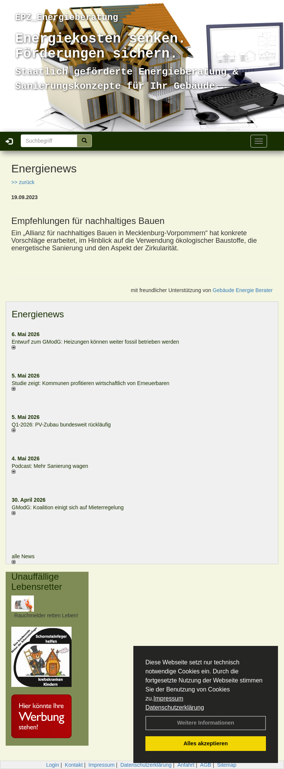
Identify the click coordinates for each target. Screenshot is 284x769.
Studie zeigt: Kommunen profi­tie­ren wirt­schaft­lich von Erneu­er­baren (90, 383)
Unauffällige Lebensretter (36, 581)
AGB (205, 765)
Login (52, 765)
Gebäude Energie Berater (242, 290)
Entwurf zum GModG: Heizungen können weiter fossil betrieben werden (95, 342)
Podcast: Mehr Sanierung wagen (50, 466)
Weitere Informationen (205, 723)
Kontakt (73, 765)
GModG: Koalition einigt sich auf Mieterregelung (68, 507)
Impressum (168, 698)
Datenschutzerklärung (174, 707)
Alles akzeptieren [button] (205, 743)
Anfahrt (185, 765)
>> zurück (22, 182)
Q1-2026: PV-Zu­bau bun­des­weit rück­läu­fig (61, 425)
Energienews (38, 314)
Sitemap (226, 765)
